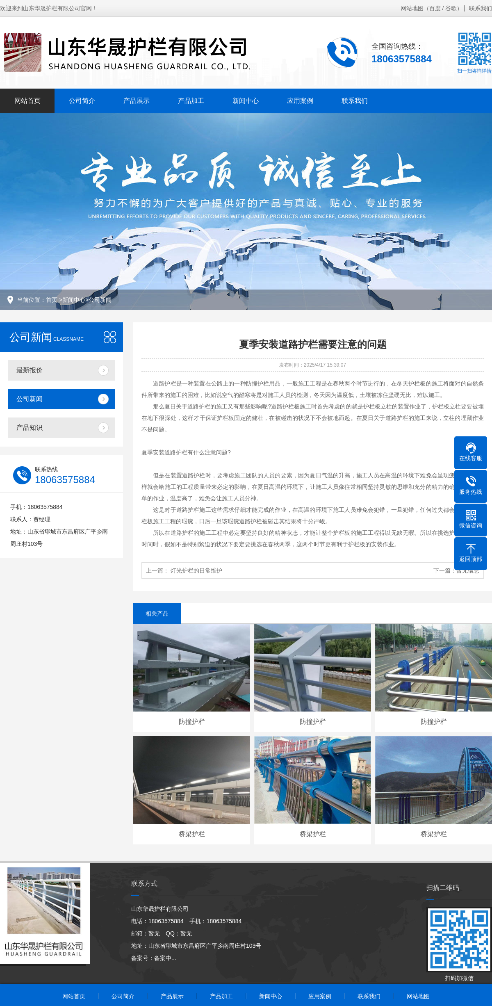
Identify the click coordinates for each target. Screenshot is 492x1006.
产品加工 (191, 100)
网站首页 (27, 100)
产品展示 (136, 100)
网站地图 (412, 8)
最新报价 (29, 370)
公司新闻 (100, 300)
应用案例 (300, 100)
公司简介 (82, 100)
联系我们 (480, 8)
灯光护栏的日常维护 (196, 570)
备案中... (165, 958)
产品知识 (29, 427)
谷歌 (451, 8)
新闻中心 (245, 100)
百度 (435, 8)
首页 (51, 300)
